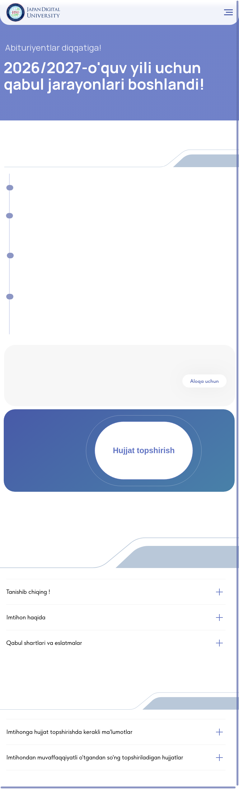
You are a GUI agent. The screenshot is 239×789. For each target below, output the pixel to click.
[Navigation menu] (228, 12)
